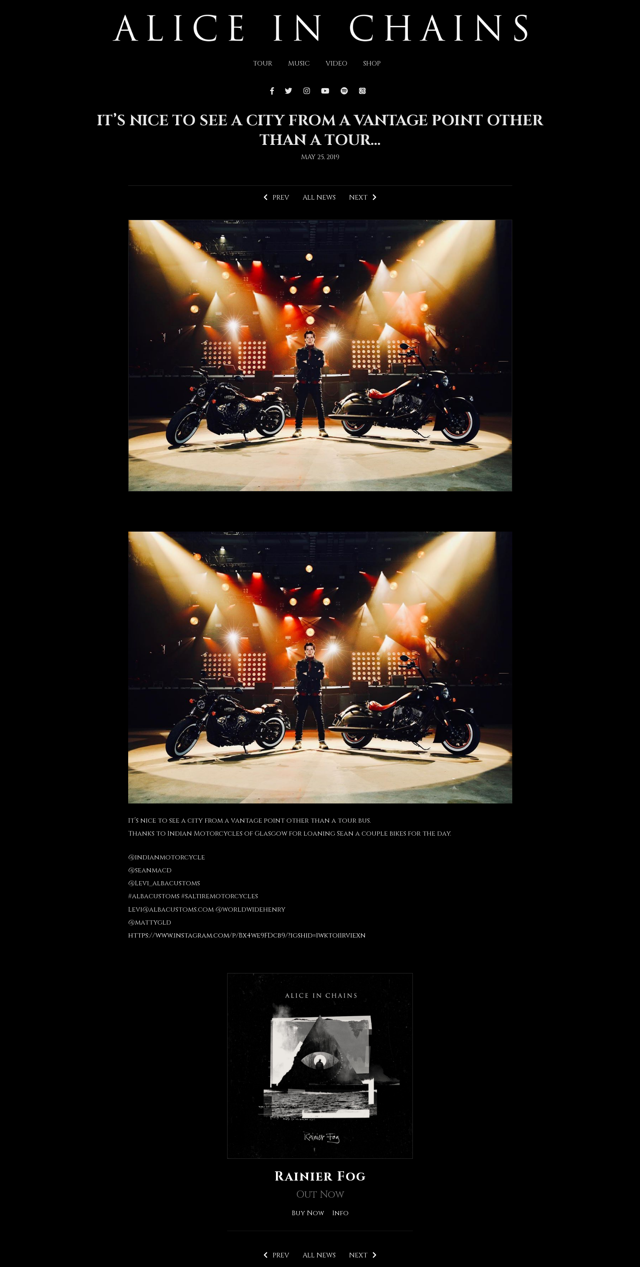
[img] (320, 27)
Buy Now (308, 1213)
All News (319, 197)
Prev (276, 197)
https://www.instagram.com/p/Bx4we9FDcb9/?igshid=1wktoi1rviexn (247, 935)
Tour (262, 63)
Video (336, 63)
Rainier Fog (320, 1176)
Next (363, 197)
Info (340, 1213)
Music (299, 63)
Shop (372, 63)
